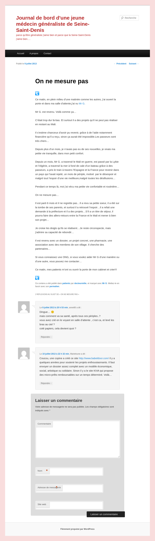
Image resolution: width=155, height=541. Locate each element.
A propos (33, 53)
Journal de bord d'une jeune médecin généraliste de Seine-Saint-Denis (52, 24)
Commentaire (44, 423)
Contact (47, 53)
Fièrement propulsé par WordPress (77, 529)
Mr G (81, 103)
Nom (43, 470)
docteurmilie (80, 283)
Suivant (134, 63)
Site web (42, 504)
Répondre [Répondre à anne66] (46, 337)
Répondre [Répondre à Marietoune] (46, 383)
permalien (54, 286)
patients (66, 283)
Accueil (20, 53)
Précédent (120, 63)
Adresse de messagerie (49, 487)
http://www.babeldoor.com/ (94, 358)
